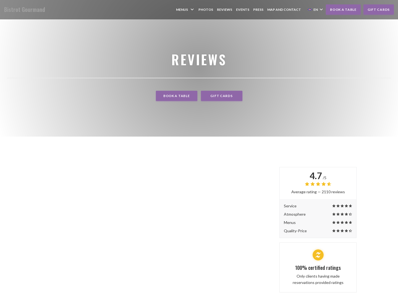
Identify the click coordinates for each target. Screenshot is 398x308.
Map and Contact (284, 9)
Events (242, 9)
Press (258, 9)
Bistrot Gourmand (24, 10)
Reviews (224, 9)
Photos (205, 9)
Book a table (343, 9)
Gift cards (379, 9)
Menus (185, 9)
